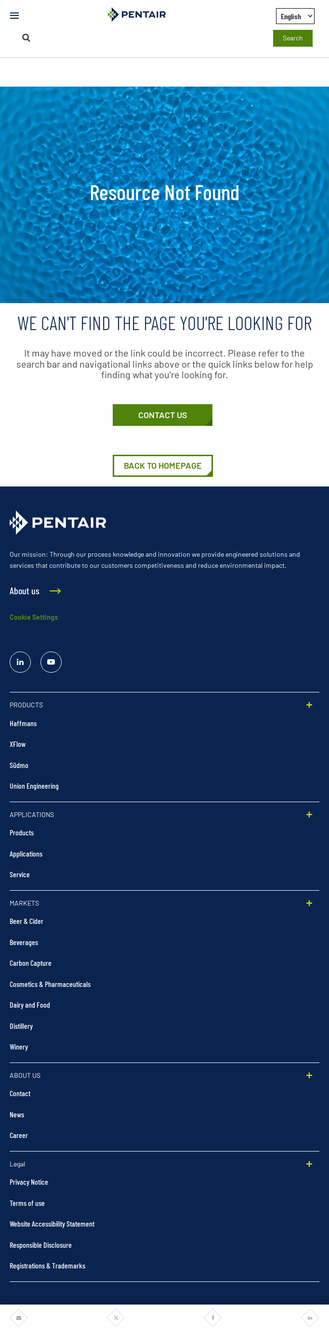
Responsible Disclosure (41, 1244)
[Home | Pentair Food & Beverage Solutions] (163, 466)
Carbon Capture (31, 962)
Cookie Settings (34, 617)
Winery (19, 1046)
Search (293, 38)
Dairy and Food (30, 1004)
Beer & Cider (26, 920)
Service (20, 874)
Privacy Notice (29, 1181)
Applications (26, 853)
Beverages (24, 942)
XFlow (18, 743)
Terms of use (27, 1202)
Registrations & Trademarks (47, 1265)
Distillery (21, 1025)
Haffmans (23, 723)
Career (19, 1134)
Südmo (19, 764)
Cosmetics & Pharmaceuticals (50, 983)
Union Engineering (34, 785)
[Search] (26, 38)
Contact (20, 1093)
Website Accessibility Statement (52, 1223)
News (17, 1114)
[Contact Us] (162, 415)
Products (22, 832)
